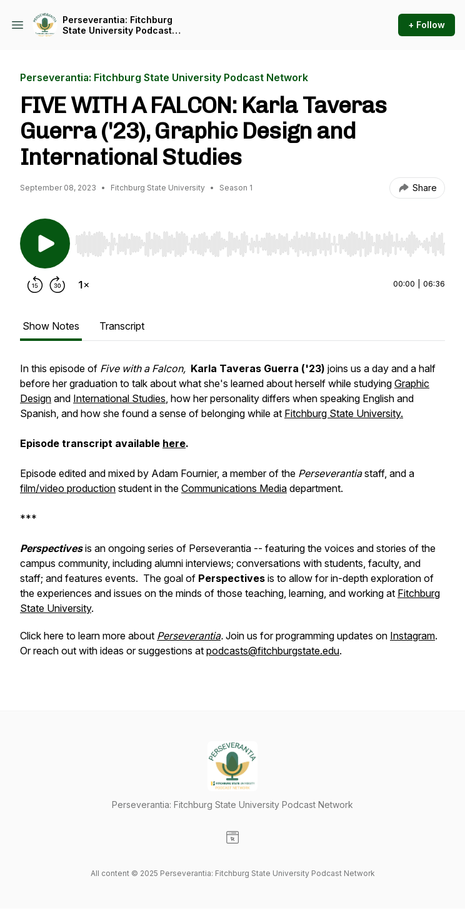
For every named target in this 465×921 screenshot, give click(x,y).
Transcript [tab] (121, 326)
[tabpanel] (232, 516)
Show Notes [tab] (50, 326)
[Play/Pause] (45, 243)
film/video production (68, 488)
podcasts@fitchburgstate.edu (272, 650)
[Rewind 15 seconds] (35, 284)
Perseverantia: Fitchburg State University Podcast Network (117, 25)
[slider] (260, 244)
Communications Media (234, 488)
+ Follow (426, 24)
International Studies (119, 398)
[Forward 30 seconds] (57, 284)
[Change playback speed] (83, 284)
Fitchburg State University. (343, 413)
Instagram (412, 635)
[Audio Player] (260, 240)
